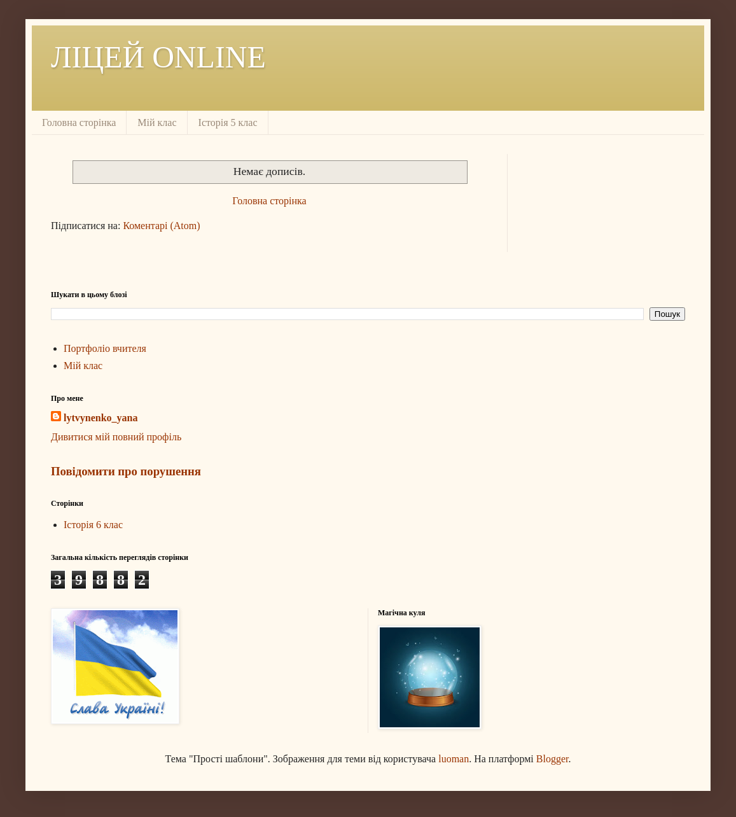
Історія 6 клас (93, 524)
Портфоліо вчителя (105, 348)
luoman (453, 758)
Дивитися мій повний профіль (116, 436)
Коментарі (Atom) (161, 225)
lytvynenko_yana (100, 417)
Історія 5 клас (228, 122)
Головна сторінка (79, 122)
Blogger (552, 758)
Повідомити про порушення (126, 471)
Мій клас (156, 122)
